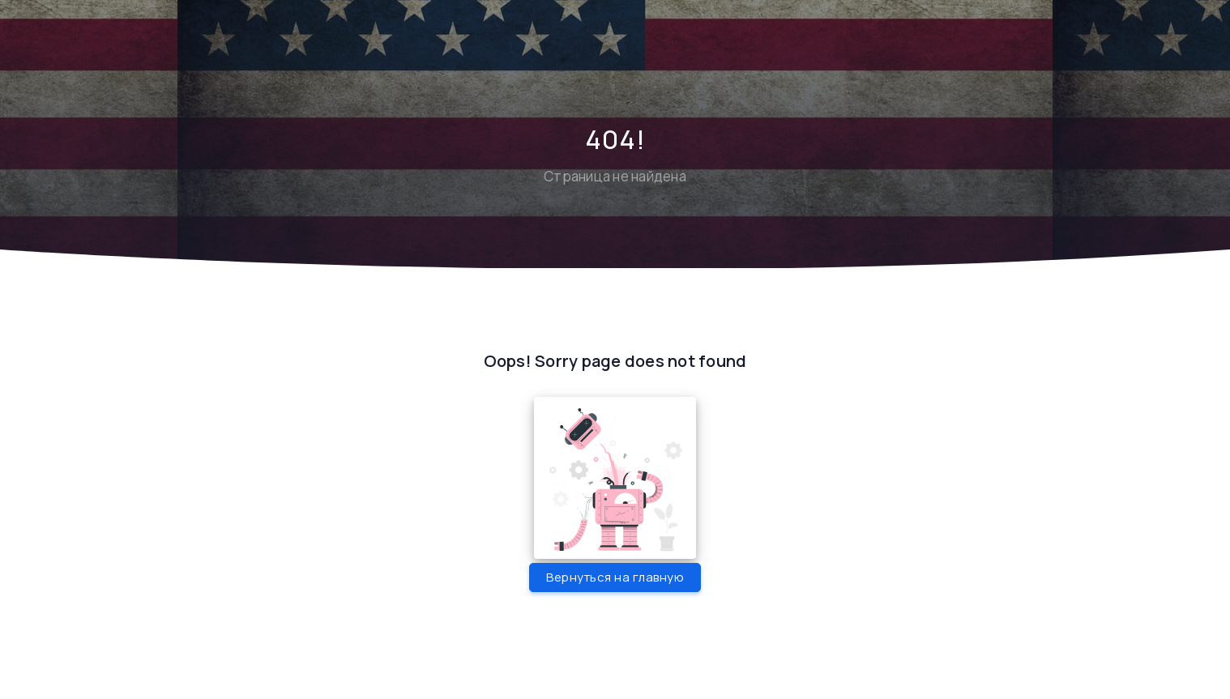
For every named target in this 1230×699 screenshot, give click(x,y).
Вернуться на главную (615, 577)
